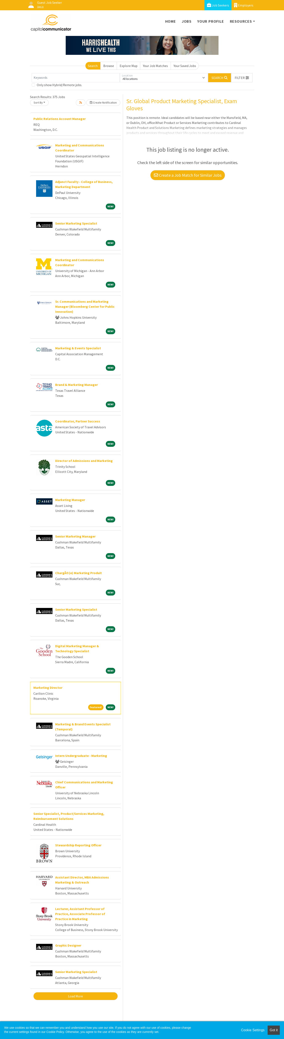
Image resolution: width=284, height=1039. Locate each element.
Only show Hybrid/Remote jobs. (59, 85)
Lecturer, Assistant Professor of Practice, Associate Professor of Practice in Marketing (80, 914)
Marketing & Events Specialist (78, 348)
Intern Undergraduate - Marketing (81, 756)
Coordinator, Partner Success (77, 421)
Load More (75, 996)
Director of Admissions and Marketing (84, 461)
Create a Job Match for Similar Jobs (187, 175)
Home (170, 21)
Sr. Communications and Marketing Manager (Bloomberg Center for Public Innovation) (85, 306)
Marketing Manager (70, 500)
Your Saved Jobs (185, 66)
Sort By (38, 102)
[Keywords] (76, 77)
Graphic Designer (68, 945)
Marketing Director (47, 687)
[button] (242, 77)
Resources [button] (241, 21)
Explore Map (128, 66)
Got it (274, 1030)
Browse (108, 66)
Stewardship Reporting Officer (78, 845)
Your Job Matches (155, 66)
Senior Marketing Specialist (76, 223)
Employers (243, 5)
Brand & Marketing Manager (76, 385)
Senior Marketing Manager (75, 536)
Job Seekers (218, 5)
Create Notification (103, 102)
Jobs (186, 21)
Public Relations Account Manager (59, 119)
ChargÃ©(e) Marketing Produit (78, 573)
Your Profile (210, 21)
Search (93, 66)
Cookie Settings (252, 1030)
